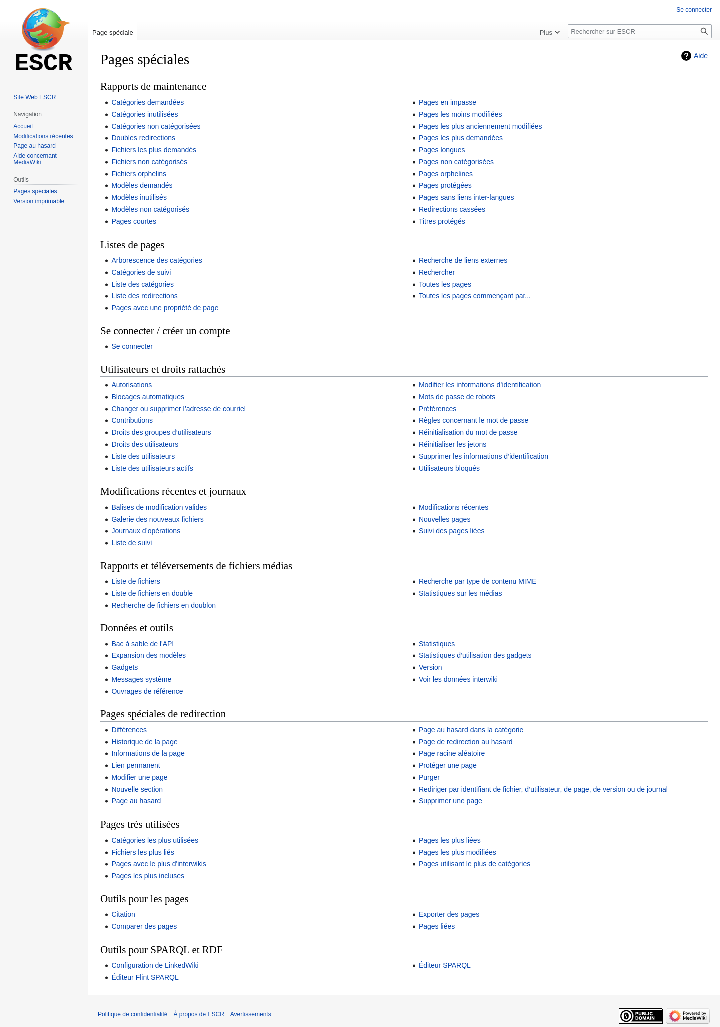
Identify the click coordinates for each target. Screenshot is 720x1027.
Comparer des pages (144, 926)
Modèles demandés (142, 185)
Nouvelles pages (445, 519)
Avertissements (251, 1014)
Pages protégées (445, 185)
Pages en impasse (447, 102)
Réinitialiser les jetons (452, 444)
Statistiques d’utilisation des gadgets (475, 655)
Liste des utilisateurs (143, 456)
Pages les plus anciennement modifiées (480, 126)
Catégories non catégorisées (156, 126)
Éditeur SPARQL (445, 965)
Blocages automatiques (148, 397)
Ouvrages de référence (147, 691)
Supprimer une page (450, 801)
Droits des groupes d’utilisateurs (161, 432)
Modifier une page (140, 777)
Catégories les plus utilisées (155, 840)
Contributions (132, 420)
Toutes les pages (445, 284)
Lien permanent (136, 765)
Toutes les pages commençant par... (475, 296)
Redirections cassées (452, 209)
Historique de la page (145, 742)
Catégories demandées (148, 102)
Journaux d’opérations (146, 531)
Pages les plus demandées (461, 138)
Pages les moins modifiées (460, 114)
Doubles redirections (144, 138)
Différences (129, 730)
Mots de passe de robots (457, 397)
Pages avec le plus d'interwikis (159, 864)
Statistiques (437, 644)
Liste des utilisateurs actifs (152, 468)
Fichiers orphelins (139, 174)
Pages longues (442, 150)
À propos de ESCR (199, 1014)
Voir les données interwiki (458, 679)
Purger (429, 777)
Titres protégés (442, 221)
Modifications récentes (453, 507)
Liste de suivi (132, 543)
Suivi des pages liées (452, 531)
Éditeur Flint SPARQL (145, 977)
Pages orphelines (446, 174)
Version (430, 667)
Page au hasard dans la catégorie (471, 730)
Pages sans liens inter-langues (466, 197)
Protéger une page (448, 765)
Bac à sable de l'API (143, 644)
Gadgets (125, 667)
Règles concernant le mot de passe (473, 420)
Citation (123, 914)
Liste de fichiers (136, 581)
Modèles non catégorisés (151, 209)
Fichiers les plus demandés (154, 150)
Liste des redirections (145, 296)
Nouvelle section (137, 789)
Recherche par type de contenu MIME (478, 581)
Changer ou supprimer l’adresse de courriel (179, 409)
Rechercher (437, 272)
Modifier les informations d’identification (480, 385)
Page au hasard (136, 801)
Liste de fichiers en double (152, 593)
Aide (701, 56)
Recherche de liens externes (463, 260)
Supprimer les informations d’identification (483, 456)
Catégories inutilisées (145, 114)
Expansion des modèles (149, 655)
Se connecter (132, 346)
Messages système (142, 679)
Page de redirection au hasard (466, 742)
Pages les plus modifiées (457, 852)
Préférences (437, 409)
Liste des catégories (143, 284)
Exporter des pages (449, 914)
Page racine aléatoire (452, 753)
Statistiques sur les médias (460, 593)
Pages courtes (134, 221)
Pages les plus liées (450, 840)
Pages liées (437, 926)
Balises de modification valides (159, 507)
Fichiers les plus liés (143, 852)
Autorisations (132, 385)
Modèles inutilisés (139, 197)
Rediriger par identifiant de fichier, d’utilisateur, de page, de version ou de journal (543, 789)
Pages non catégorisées (456, 162)
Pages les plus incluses (148, 876)
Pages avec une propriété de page (165, 308)
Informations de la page (148, 753)
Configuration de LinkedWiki (155, 965)
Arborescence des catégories (157, 260)
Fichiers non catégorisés (150, 162)
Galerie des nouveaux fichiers (158, 519)
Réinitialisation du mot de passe (468, 432)
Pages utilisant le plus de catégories (474, 864)
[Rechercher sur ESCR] (640, 31)
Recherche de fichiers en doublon (164, 605)
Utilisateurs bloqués (449, 468)
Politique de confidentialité (133, 1014)
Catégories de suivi (141, 272)
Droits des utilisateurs (145, 444)
